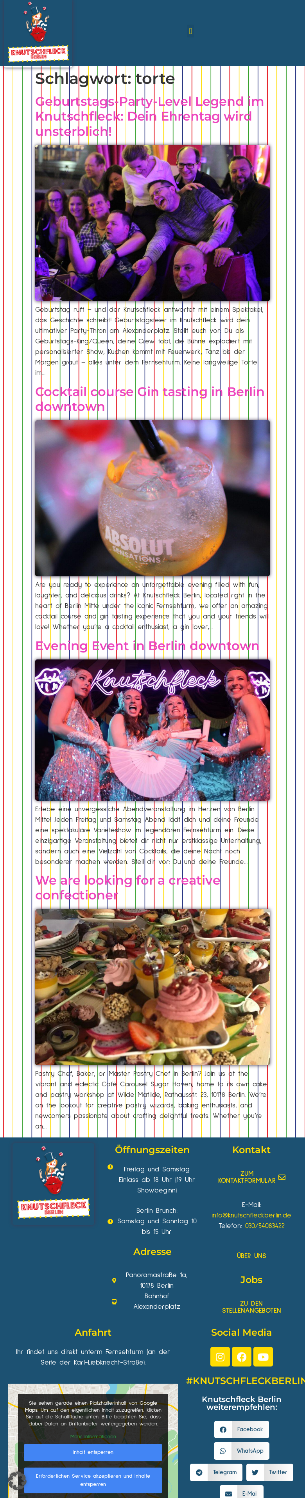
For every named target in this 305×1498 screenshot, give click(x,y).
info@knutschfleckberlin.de (251, 1215)
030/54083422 (265, 1226)
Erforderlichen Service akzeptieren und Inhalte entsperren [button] (93, 1480)
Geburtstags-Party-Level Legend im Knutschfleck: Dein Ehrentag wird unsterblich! (149, 116)
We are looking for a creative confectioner (128, 888)
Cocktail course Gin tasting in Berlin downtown (150, 399)
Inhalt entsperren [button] (93, 1452)
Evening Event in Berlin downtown (147, 645)
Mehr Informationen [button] (93, 1436)
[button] (190, 31)
